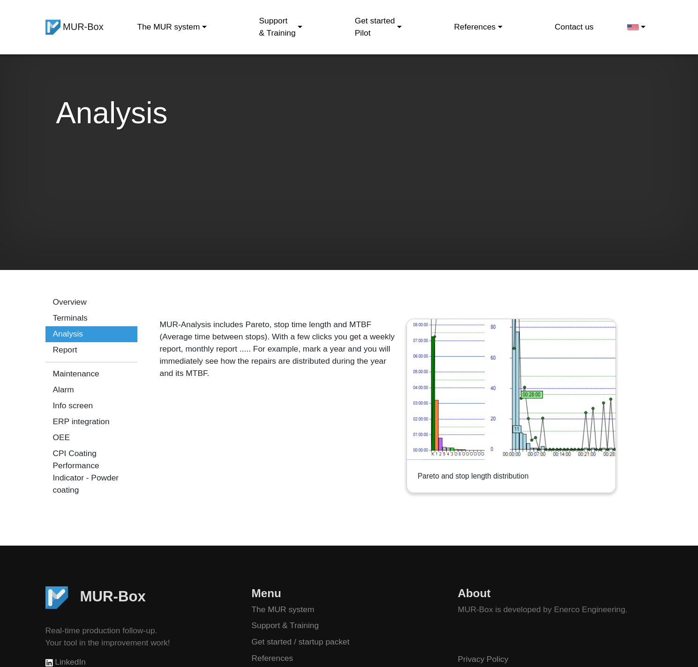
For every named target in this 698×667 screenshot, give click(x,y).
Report (65, 349)
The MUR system (283, 609)
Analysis (68, 333)
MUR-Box (74, 27)
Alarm (63, 389)
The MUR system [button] (168, 26)
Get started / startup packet (301, 641)
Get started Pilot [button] (375, 26)
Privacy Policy (483, 659)
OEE (61, 437)
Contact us (574, 26)
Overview (70, 302)
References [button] (475, 26)
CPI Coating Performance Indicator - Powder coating (86, 472)
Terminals (70, 317)
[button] (636, 27)
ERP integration (81, 421)
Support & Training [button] (277, 26)
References (272, 658)
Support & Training (285, 625)
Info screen (73, 405)
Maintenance (76, 373)
